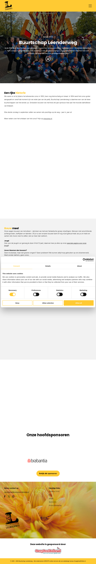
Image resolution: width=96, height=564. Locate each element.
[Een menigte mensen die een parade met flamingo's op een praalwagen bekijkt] (69, 194)
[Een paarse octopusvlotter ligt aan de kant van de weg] (16, 376)
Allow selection (48, 303)
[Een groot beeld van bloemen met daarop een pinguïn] (16, 407)
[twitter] (9, 497)
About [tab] (79, 266)
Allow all (78, 303)
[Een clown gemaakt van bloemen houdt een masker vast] (48, 407)
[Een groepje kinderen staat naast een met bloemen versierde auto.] (26, 139)
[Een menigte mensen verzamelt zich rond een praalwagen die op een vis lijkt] (48, 376)
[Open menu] (90, 5)
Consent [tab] (16, 266)
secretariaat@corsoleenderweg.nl (16, 492)
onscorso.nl (47, 119)
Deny (17, 303)
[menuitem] (70, 492)
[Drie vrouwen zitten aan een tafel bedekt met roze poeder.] (69, 335)
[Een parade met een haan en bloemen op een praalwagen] (26, 183)
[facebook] (4, 497)
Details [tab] (48, 266)
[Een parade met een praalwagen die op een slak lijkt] (79, 376)
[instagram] (13, 497)
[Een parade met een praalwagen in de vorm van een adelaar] (69, 150)
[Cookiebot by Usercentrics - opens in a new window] (84, 259)
